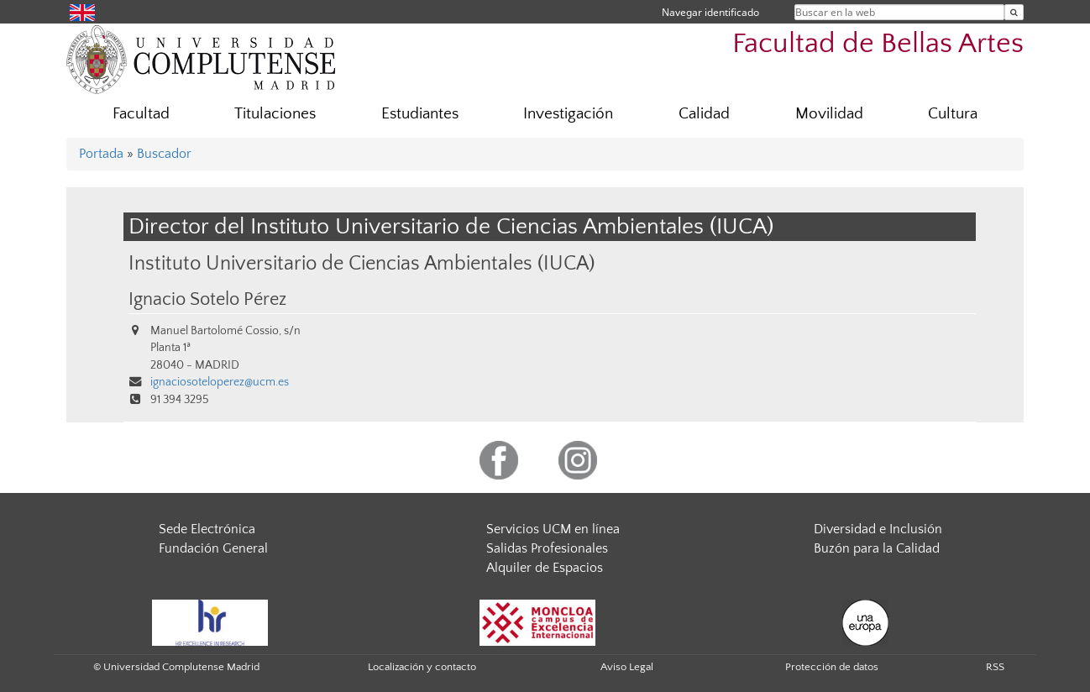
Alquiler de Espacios (544, 567)
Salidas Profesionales (547, 548)
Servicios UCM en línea (553, 529)
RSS (995, 667)
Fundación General (213, 548)
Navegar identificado (710, 12)
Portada (101, 153)
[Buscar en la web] (1014, 12)
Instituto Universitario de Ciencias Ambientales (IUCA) (361, 263)
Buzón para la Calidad (877, 548)
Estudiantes (420, 114)
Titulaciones (275, 114)
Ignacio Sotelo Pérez (207, 300)
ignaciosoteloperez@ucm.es (219, 382)
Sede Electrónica (207, 529)
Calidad (704, 114)
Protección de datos (831, 667)
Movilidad (829, 114)
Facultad (141, 114)
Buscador (164, 153)
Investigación (568, 114)
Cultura (952, 114)
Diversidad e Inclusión (878, 529)
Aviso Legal (626, 667)
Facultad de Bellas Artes (878, 44)
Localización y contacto (422, 667)
